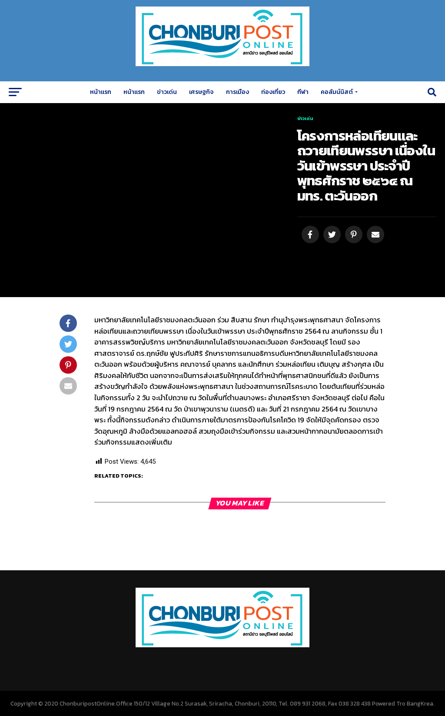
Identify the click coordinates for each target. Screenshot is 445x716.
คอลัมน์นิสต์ (337, 92)
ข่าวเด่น (167, 92)
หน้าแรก (100, 92)
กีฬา (303, 92)
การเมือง (237, 92)
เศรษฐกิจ (201, 92)
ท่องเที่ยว (273, 92)
